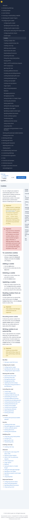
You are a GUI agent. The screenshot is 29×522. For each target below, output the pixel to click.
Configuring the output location (11, 28)
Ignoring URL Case (8, 68)
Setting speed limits (8, 103)
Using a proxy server (9, 123)
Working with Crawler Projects (10, 18)
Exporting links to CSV (8, 145)
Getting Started (6, 10)
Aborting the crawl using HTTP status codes (14, 30)
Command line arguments (9, 155)
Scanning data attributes (10, 101)
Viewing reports (6, 148)
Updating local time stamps (10, 121)
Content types (7, 35)
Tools (4, 158)
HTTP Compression (8, 65)
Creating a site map (8, 45)
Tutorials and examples (8, 160)
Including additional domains (11, 70)
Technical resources (7, 163)
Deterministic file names (10, 50)
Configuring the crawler (8, 20)
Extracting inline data (9, 55)
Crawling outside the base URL (11, 43)
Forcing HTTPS (7, 60)
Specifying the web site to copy (11, 25)
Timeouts (6, 475)
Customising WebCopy (8, 153)
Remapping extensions (9, 93)
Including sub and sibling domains (12, 73)
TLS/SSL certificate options (10, 116)
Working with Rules (7, 138)
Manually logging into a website (12, 426)
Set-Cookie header (10, 211)
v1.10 (12, 177)
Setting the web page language (11, 106)
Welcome (5, 5)
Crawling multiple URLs (9, 40)
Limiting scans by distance (10, 83)
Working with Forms (8, 140)
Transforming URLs (8, 118)
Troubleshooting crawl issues (10, 150)
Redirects (6, 91)
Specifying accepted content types (12, 111)
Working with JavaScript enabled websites (13, 133)
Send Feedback (21, 177)
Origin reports (7, 85)
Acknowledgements (7, 168)
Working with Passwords (9, 143)
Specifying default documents (11, 113)
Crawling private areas (8, 135)
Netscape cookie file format (11, 362)
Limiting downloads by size (10, 78)
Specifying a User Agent (9, 108)
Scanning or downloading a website (11, 15)
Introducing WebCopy (8, 8)
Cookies (6, 38)
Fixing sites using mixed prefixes (11, 58)
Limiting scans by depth (9, 80)
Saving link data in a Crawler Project (12, 98)
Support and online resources (10, 165)
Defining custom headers (10, 48)
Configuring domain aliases (10, 33)
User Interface (6, 13)
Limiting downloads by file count (12, 75)
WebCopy (3, 174)
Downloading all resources (10, 53)
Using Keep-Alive (8, 126)
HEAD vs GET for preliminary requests (13, 63)
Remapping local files (9, 96)
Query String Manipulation (10, 88)
